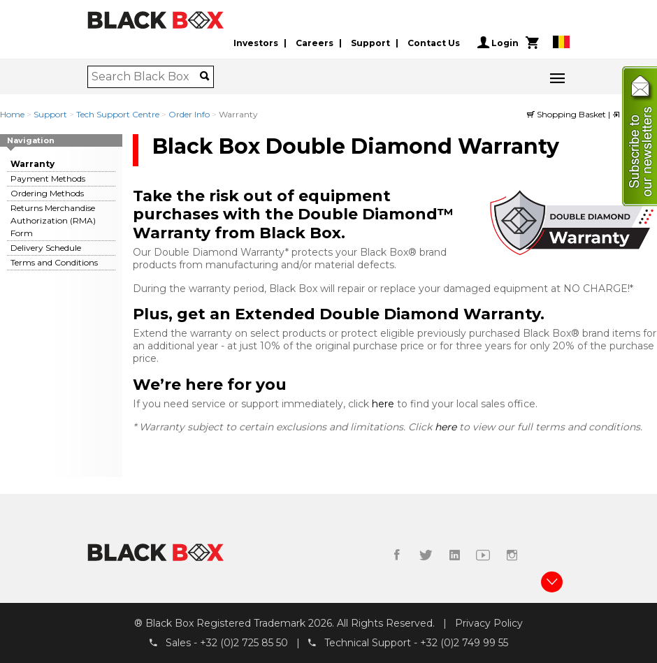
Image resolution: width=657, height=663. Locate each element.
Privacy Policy (489, 623)
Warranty (32, 164)
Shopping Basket (567, 114)
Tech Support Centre (117, 114)
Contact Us (433, 43)
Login (498, 42)
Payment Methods (47, 178)
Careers (314, 43)
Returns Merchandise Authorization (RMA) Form (53, 220)
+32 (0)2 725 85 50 (244, 642)
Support (370, 43)
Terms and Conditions (54, 262)
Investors (255, 43)
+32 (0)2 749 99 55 (464, 642)
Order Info (189, 114)
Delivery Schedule (45, 247)
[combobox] (146, 77)
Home (12, 114)
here (384, 404)
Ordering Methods (47, 193)
